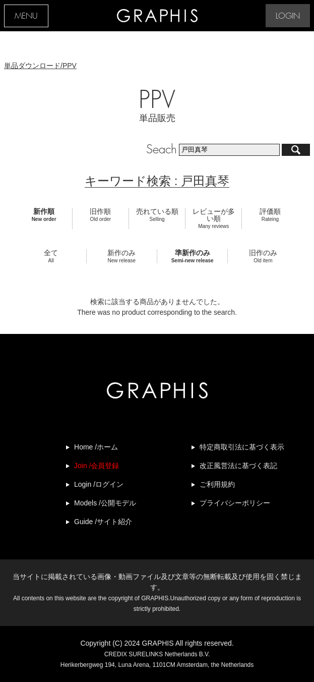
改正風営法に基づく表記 (238, 466)
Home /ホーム (96, 447)
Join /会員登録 (96, 466)
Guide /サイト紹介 (103, 522)
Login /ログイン (98, 484)
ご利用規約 (217, 484)
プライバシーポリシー (235, 503)
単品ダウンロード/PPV (40, 66)
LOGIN (288, 16)
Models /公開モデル (105, 503)
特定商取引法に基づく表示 (242, 447)
